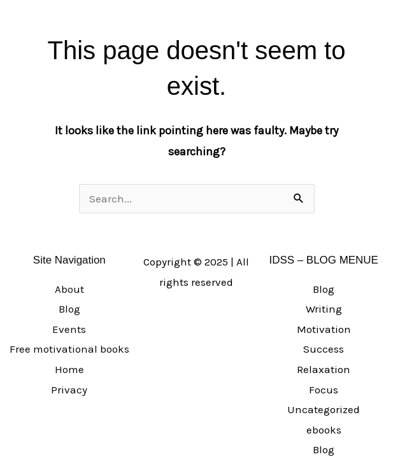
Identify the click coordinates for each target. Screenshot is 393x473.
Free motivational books (69, 348)
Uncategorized (323, 409)
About (69, 289)
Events (69, 329)
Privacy (69, 389)
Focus (323, 389)
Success (323, 348)
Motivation (324, 329)
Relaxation (323, 369)
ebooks (323, 429)
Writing (324, 308)
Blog (69, 308)
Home (69, 369)
